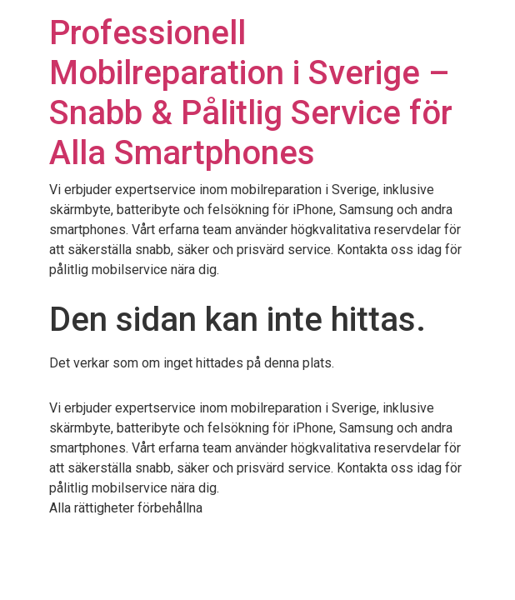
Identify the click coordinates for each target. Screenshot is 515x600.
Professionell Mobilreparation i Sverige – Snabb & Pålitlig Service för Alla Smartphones (250, 92)
